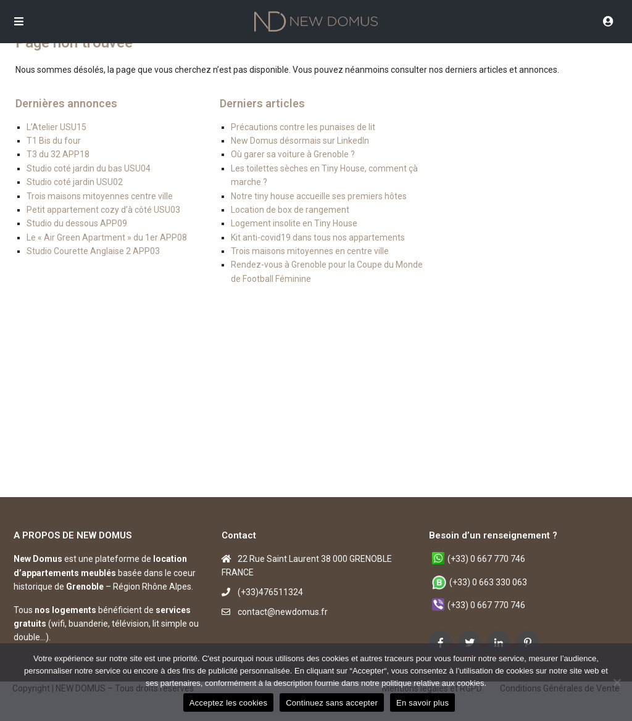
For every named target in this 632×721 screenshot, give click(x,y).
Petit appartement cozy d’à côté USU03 (103, 210)
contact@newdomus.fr (283, 612)
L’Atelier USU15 (56, 127)
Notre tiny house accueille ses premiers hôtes (319, 196)
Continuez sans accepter (332, 702)
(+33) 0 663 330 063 (488, 582)
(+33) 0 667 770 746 (486, 559)
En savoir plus (422, 702)
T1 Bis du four (54, 141)
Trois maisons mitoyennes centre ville (100, 196)
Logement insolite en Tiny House (294, 223)
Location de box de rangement (290, 210)
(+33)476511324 (270, 592)
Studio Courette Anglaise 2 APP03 (93, 251)
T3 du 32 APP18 (58, 154)
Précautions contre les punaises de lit (303, 127)
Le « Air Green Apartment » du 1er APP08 (107, 237)
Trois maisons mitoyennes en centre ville (310, 251)
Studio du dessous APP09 (77, 223)
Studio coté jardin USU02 (75, 182)
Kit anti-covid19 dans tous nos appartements (318, 237)
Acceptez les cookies (228, 702)
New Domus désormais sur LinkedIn (300, 141)
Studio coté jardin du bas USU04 (89, 168)
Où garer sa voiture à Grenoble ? (293, 154)
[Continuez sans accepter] (616, 682)
